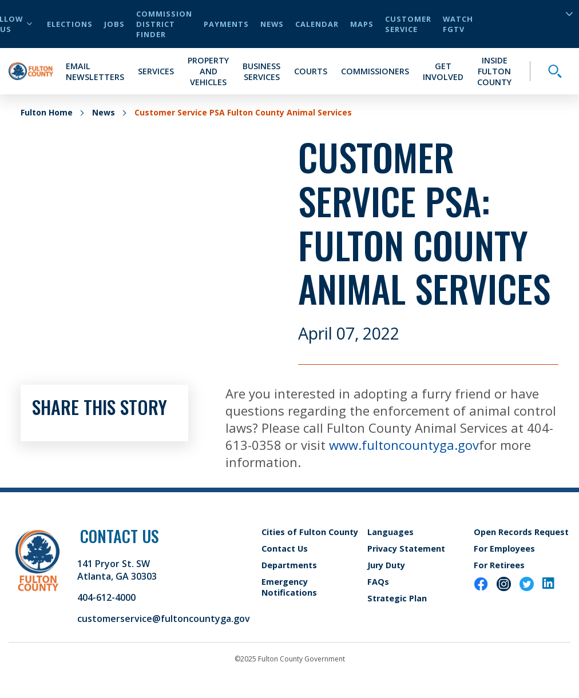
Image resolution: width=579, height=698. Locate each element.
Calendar (317, 24)
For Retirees (499, 565)
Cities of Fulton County (309, 532)
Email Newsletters (95, 71)
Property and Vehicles (208, 71)
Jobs (114, 24)
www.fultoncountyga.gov (404, 444)
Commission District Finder (164, 24)
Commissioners (375, 71)
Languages (390, 532)
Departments (289, 565)
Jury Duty (386, 565)
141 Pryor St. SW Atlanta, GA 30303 (117, 570)
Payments (226, 24)
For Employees (504, 548)
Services (156, 71)
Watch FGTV (458, 24)
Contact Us (284, 548)
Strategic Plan (397, 598)
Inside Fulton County (494, 71)
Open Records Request (521, 532)
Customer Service (408, 24)
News (272, 24)
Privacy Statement (406, 548)
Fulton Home (47, 112)
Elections (70, 24)
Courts (310, 71)
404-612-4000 (106, 597)
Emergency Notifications (289, 587)
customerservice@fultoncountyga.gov (163, 618)
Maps (362, 24)
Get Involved (443, 71)
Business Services (261, 71)
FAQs (378, 581)
